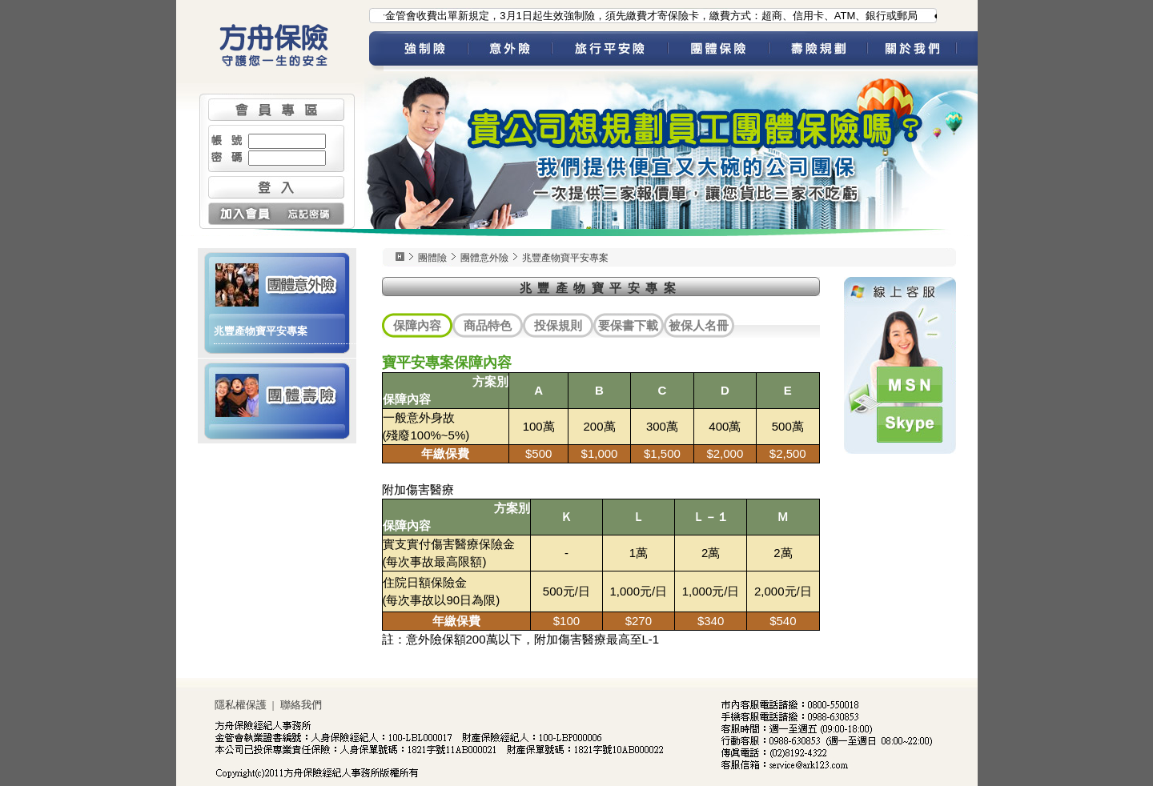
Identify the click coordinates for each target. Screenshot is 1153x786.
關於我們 (922, 51)
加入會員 (242, 214)
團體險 (432, 257)
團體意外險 (277, 283)
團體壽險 (277, 394)
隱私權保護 (241, 705)
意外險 (510, 51)
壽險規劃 (818, 51)
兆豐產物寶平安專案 (260, 331)
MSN (909, 385)
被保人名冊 (699, 325)
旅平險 (610, 51)
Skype (909, 425)
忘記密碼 (310, 214)
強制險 (426, 51)
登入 (276, 187)
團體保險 (718, 51)
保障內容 (417, 325)
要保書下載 (628, 325)
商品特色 (488, 325)
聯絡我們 (301, 705)
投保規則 (558, 325)
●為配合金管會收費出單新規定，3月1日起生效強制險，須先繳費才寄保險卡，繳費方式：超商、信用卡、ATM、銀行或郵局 (637, 16)
